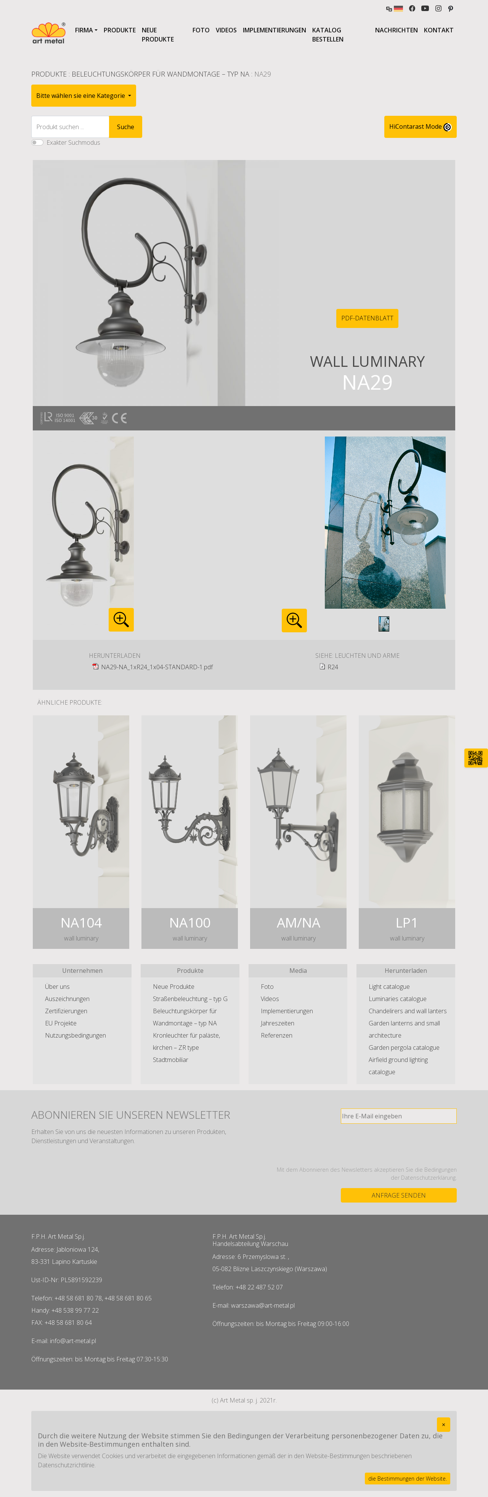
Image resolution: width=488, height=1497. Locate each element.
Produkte (120, 30)
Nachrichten (396, 30)
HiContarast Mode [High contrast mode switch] (420, 126)
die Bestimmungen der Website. (407, 1478)
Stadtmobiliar (170, 1060)
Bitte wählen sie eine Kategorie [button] (81, 95)
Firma (84, 30)
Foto (201, 30)
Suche (125, 127)
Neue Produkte (158, 34)
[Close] (443, 1424)
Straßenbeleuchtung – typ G (190, 999)
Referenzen (276, 1035)
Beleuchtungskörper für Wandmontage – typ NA (160, 73)
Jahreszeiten (277, 1023)
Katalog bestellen (328, 34)
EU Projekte (61, 1023)
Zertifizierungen (66, 1011)
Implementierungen (274, 30)
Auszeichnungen (67, 999)
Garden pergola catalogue (404, 1047)
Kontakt (439, 30)
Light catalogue (389, 986)
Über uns (57, 986)
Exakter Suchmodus (73, 142)
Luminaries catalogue (398, 999)
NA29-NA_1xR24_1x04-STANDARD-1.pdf (157, 667)
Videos (226, 30)
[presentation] (399, 1145)
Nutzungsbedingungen (75, 1035)
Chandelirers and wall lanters (408, 1011)
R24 (332, 667)
